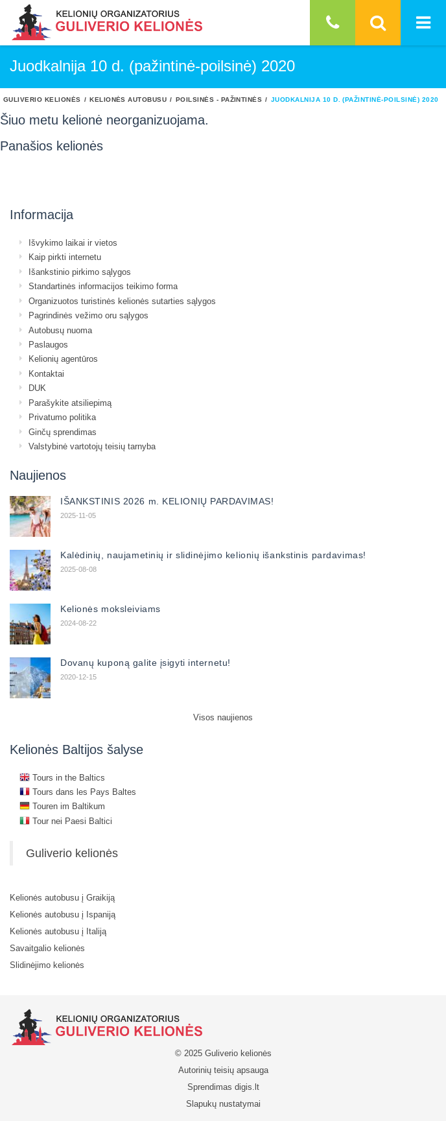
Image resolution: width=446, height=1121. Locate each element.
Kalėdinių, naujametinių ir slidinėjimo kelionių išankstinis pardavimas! (213, 555)
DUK (37, 388)
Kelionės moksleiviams (110, 609)
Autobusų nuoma (60, 330)
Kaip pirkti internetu (65, 257)
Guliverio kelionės (42, 99)
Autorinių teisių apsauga (223, 1070)
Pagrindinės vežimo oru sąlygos (88, 315)
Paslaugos (48, 344)
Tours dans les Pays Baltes (77, 791)
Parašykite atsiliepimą (70, 402)
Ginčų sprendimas (63, 432)
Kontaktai (46, 373)
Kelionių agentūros (63, 358)
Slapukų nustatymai (223, 1103)
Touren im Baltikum (62, 806)
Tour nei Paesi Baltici (65, 821)
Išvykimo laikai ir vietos (73, 242)
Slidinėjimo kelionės (47, 965)
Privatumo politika (62, 417)
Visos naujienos (223, 717)
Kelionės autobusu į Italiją (58, 931)
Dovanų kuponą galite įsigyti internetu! (145, 662)
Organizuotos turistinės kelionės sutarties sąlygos (122, 301)
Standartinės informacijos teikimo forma (103, 286)
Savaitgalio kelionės (47, 948)
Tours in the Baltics (62, 777)
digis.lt (247, 1086)
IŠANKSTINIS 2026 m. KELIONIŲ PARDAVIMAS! (167, 501)
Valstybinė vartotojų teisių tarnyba (92, 446)
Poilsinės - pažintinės (219, 99)
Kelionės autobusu (128, 99)
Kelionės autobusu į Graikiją (62, 897)
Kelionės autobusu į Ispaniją (62, 914)
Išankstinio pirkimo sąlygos (80, 271)
